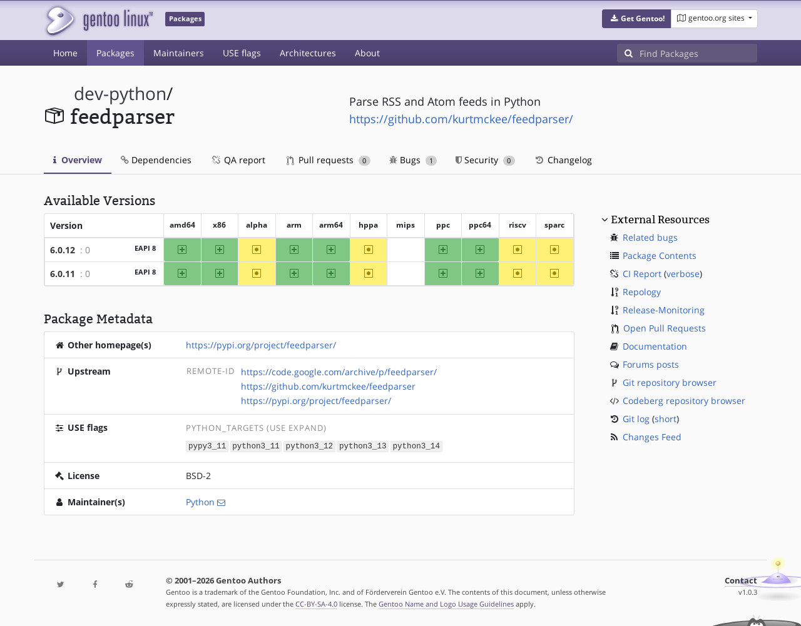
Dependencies (156, 160)
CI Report (642, 274)
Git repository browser (670, 382)
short (665, 419)
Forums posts (651, 364)
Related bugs (650, 237)
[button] (636, 18)
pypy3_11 (207, 445)
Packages (115, 53)
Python (200, 501)
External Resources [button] (660, 219)
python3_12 (310, 445)
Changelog (563, 160)
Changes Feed (652, 437)
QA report (237, 160)
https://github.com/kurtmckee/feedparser (328, 386)
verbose (683, 274)
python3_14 (416, 445)
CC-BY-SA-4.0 (316, 603)
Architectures (308, 53)
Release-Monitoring (664, 310)
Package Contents (659, 255)
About (367, 53)
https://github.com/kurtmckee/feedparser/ (461, 118)
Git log (636, 419)
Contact (741, 580)
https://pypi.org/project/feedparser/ (261, 345)
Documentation (655, 346)
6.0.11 (62, 274)
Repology (642, 292)
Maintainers (178, 53)
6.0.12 (62, 250)
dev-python (120, 93)
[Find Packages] (698, 53)
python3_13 (363, 445)
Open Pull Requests (664, 328)
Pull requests (328, 160)
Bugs (413, 160)
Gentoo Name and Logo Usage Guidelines (446, 603)
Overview (77, 160)
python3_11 (256, 445)
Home (65, 53)
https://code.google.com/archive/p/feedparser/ (339, 372)
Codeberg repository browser (684, 400)
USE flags (242, 53)
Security (485, 160)
